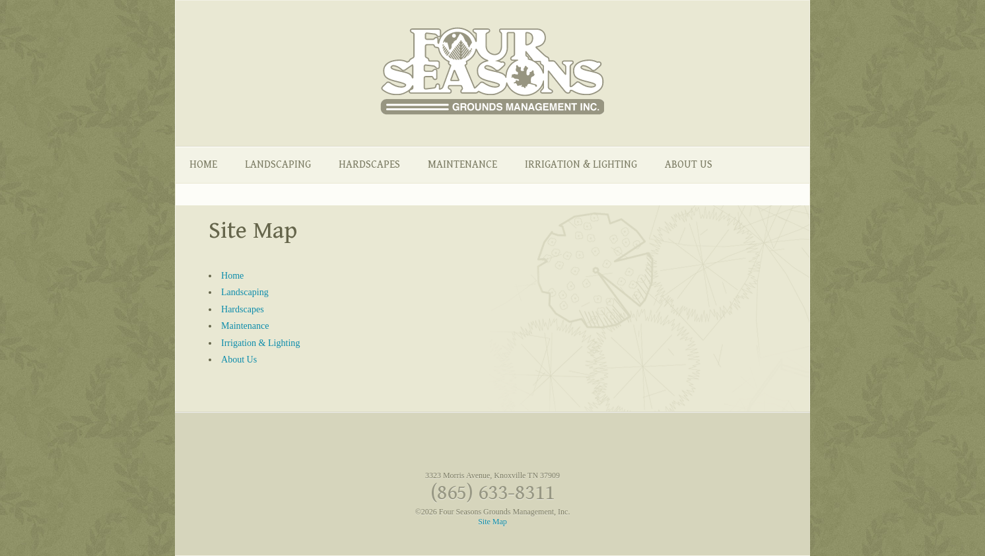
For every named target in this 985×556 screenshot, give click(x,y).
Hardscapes (369, 164)
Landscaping (278, 164)
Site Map (492, 521)
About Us (688, 164)
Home (203, 164)
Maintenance (462, 164)
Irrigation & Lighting (581, 164)
